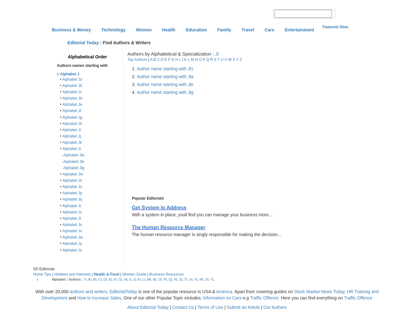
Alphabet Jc (72, 92)
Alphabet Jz (72, 250)
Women (144, 29)
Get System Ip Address (159, 207)
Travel (248, 29)
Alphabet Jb (72, 85)
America (224, 291)
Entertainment (299, 29)
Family (224, 29)
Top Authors (137, 59)
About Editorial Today (148, 307)
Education (196, 29)
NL (155, 279)
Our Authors (275, 307)
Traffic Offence (264, 297)
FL (116, 279)
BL (95, 279)
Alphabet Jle (74, 161)
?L (85, 279)
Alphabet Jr (71, 206)
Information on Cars (222, 297)
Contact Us (183, 307)
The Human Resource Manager (168, 227)
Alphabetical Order (87, 56)
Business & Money (71, 29)
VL (196, 279)
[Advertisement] (183, 146)
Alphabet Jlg (74, 168)
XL (207, 279)
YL (212, 279)
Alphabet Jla (74, 155)
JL (134, 279)
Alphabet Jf (71, 111)
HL (126, 279)
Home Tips (42, 274)
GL (121, 279)
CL (100, 279)
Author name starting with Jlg (165, 92)
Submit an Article (243, 307)
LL (144, 279)
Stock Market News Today (319, 291)
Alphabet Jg (72, 117)
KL (140, 279)
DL (105, 279)
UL (191, 279)
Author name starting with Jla (165, 76)
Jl (217, 53)
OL (160, 279)
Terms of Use (210, 307)
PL (166, 279)
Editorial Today (83, 42)
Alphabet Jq (72, 199)
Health (169, 29)
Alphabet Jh (72, 123)
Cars (269, 29)
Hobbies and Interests (72, 274)
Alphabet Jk (72, 142)
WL (201, 279)
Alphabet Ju (72, 225)
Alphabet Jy (72, 243)
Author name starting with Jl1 (165, 68)
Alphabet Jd (72, 98)
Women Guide (134, 274)
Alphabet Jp (72, 193)
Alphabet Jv (72, 231)
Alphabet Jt (71, 218)
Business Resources (166, 274)
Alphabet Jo (72, 187)
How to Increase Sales (99, 297)
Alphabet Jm (72, 174)
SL (181, 279)
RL (176, 279)
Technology (113, 29)
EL (111, 279)
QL (171, 279)
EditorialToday (123, 291)
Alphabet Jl (71, 149)
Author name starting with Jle (165, 84)
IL (130, 279)
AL (90, 279)
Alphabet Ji (71, 130)
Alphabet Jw (72, 237)
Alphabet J (69, 74)
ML (149, 279)
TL (186, 279)
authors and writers (88, 291)
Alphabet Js (72, 212)
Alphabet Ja (72, 79)
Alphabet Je (72, 104)
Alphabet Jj (71, 136)
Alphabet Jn (72, 180)
